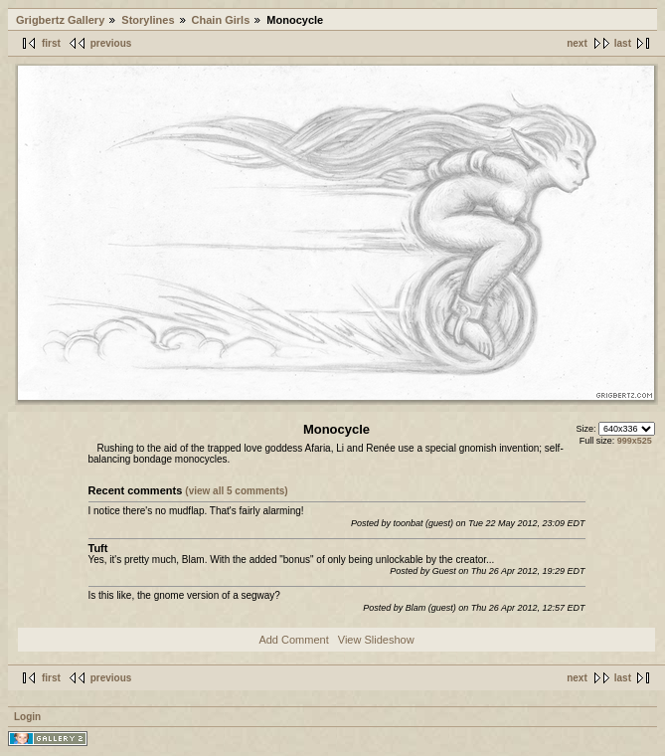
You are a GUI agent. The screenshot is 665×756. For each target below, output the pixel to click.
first (51, 43)
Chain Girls (221, 20)
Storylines (147, 20)
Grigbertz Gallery (60, 20)
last (622, 43)
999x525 (634, 441)
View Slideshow (376, 640)
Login (27, 716)
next (577, 43)
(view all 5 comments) (236, 490)
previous (111, 43)
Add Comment (293, 640)
